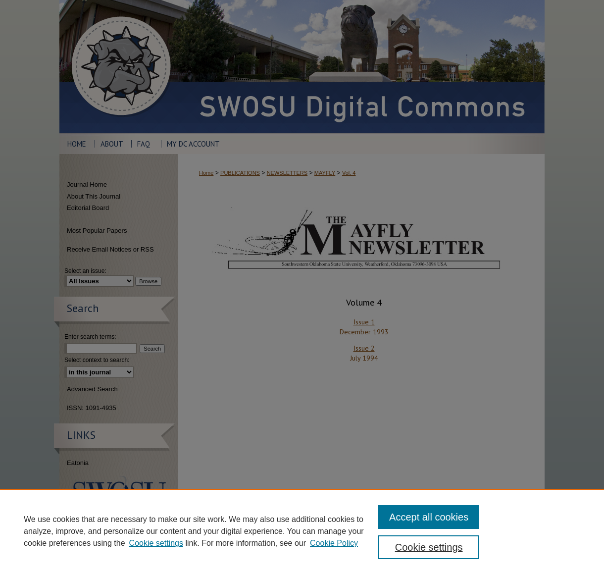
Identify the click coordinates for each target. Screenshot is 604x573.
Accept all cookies (428, 517)
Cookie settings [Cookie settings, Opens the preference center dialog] (429, 547)
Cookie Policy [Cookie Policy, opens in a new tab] (334, 543)
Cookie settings (156, 543)
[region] (302, 531)
